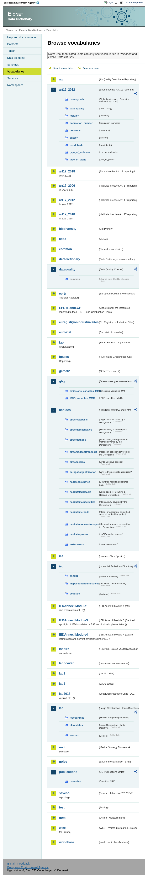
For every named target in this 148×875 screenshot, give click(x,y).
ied (61, 566)
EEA (23, 3)
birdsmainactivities (81, 429)
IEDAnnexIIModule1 (73, 606)
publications (68, 772)
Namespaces (15, 85)
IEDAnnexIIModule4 (73, 634)
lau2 (62, 683)
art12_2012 (67, 89)
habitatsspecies (79, 534)
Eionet (22, 30)
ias (61, 556)
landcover (66, 663)
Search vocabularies (63, 68)
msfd (62, 747)
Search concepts (91, 68)
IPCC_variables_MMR (82, 398)
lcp (61, 708)
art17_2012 (67, 200)
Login (110, 2)
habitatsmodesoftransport (84, 524)
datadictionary (69, 259)
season (74, 137)
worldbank (66, 842)
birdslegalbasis (78, 419)
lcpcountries (77, 717)
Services (12, 78)
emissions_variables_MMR (84, 391)
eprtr (62, 293)
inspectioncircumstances (84, 583)
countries (75, 781)
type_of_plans (78, 159)
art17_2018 (67, 214)
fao (61, 342)
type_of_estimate (80, 152)
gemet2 (64, 371)
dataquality (67, 269)
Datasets (12, 44)
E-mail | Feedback (18, 863)
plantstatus (76, 725)
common (65, 249)
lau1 (62, 673)
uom (62, 817)
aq (61, 79)
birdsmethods (78, 439)
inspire (64, 649)
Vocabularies (15, 71)
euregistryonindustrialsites (78, 322)
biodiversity (67, 228)
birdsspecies (77, 462)
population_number (81, 123)
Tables (11, 50)
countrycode (77, 99)
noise (63, 761)
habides (65, 410)
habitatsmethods (79, 512)
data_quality (77, 108)
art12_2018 (67, 171)
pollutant (75, 593)
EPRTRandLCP (70, 308)
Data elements (16, 57)
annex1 (74, 575)
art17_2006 (67, 185)
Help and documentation (22, 37)
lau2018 (64, 693)
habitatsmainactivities (82, 502)
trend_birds (76, 145)
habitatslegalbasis (80, 491)
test (61, 807)
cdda (62, 238)
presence (75, 130)
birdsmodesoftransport (83, 451)
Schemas (13, 64)
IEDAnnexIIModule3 (73, 620)
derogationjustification (83, 472)
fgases (64, 356)
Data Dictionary (36, 30)
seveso (64, 793)
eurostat (65, 332)
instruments (77, 544)
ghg (62, 381)
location (74, 115)
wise (62, 828)
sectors (74, 735)
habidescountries (80, 481)
